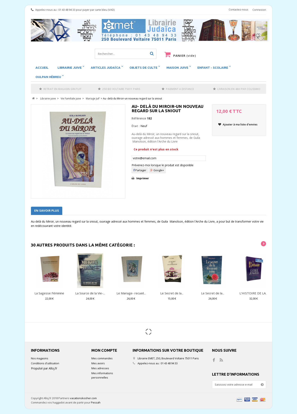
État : (136, 126)
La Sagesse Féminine (49, 293)
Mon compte (104, 350)
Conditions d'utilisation (45, 363)
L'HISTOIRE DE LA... (253, 293)
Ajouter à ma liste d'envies (239, 124)
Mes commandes (102, 358)
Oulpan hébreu (48, 77)
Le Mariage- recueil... (131, 293)
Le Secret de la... (171, 293)
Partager (139, 170)
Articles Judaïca (105, 67)
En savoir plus (46, 210)
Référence (139, 118)
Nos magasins (39, 358)
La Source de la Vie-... (90, 293)
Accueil (41, 67)
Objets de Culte (143, 67)
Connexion (259, 10)
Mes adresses (100, 368)
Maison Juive (177, 67)
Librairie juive (70, 67)
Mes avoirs (98, 363)
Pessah (95, 402)
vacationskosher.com (83, 398)
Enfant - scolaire (212, 67)
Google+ (157, 170)
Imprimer (142, 178)
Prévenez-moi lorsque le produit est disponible (162, 165)
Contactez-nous (238, 9)
